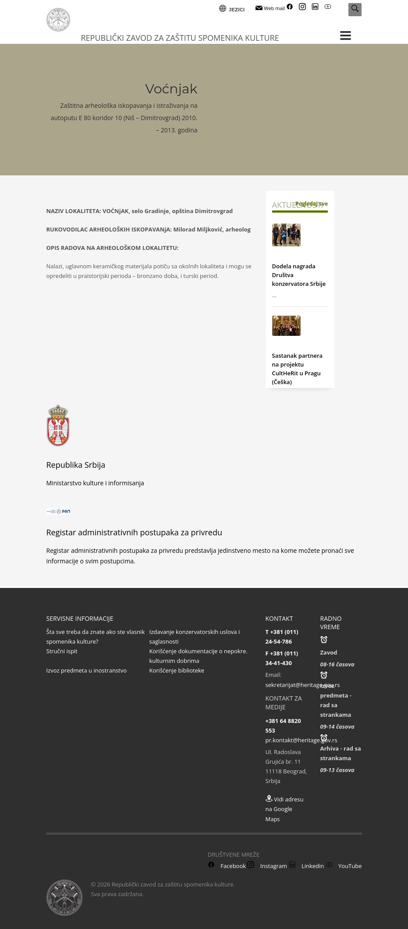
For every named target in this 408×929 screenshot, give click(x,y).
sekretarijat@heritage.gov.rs (303, 685)
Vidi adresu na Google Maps (285, 808)
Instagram (267, 866)
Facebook (227, 866)
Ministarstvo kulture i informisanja (95, 483)
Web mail (270, 8)
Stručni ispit (62, 651)
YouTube (344, 866)
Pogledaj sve (311, 203)
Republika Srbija (76, 464)
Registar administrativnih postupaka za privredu (134, 532)
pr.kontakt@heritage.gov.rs (301, 740)
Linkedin (306, 866)
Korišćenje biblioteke (177, 670)
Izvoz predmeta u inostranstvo (86, 670)
